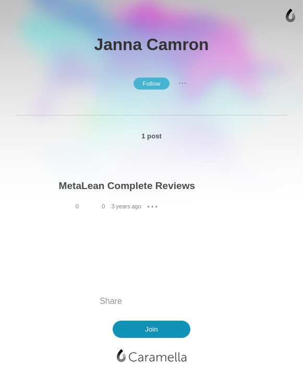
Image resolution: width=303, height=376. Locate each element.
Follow (151, 83)
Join (151, 329)
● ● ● (182, 83)
